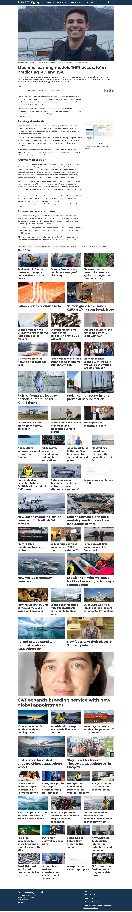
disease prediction (42, 246)
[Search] (108, 2)
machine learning (69, 246)
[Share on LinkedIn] (110, 90)
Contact (59, 2)
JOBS (67, 2)
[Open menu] (113, 2)
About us (50, 2)
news (105, 246)
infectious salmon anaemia (90, 246)
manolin (56, 246)
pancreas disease (26, 246)
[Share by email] (113, 90)
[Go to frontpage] (31, 2)
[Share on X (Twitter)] (107, 90)
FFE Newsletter (77, 2)
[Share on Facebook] (104, 90)
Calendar (89, 2)
